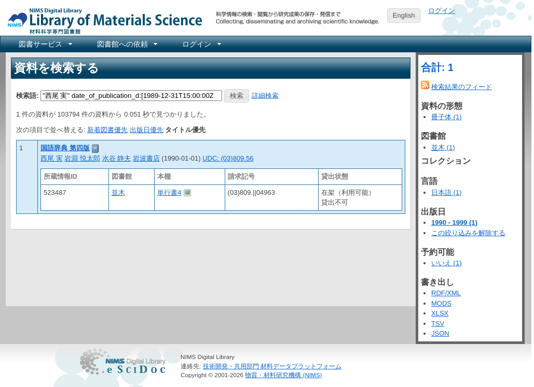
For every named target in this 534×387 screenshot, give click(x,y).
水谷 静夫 (116, 158)
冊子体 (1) (446, 117)
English (404, 15)
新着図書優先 (107, 130)
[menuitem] (44, 44)
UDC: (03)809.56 (227, 158)
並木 (118, 192)
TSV (437, 323)
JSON (440, 333)
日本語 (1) (446, 192)
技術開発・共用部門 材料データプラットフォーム (272, 366)
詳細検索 (265, 95)
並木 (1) (443, 147)
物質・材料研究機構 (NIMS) (283, 374)
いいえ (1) (446, 263)
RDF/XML (446, 293)
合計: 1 (437, 67)
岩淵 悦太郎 (82, 158)
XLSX (439, 313)
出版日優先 (146, 130)
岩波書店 (146, 158)
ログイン (441, 11)
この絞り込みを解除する (468, 233)
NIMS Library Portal (101, 20)
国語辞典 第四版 (65, 148)
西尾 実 (51, 158)
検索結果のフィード (461, 87)
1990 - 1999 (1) (454, 222)
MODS (441, 303)
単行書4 (169, 192)
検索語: (27, 95)
